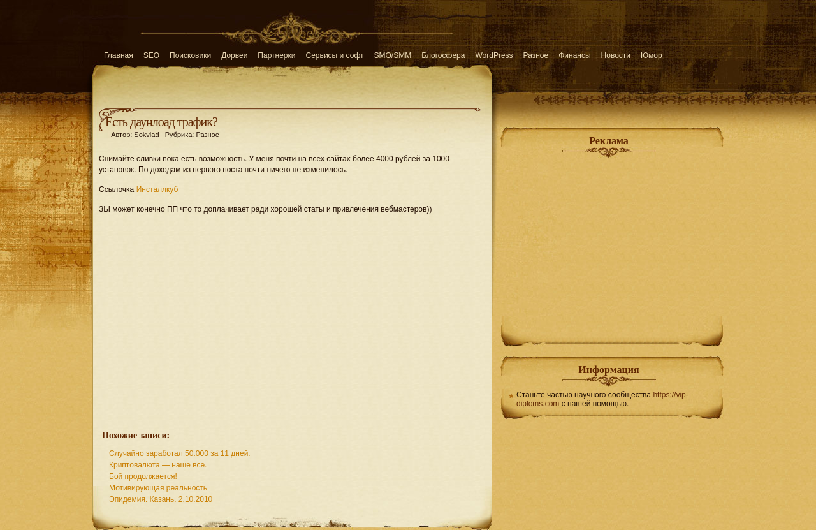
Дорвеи (234, 55)
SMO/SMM (393, 55)
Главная (118, 55)
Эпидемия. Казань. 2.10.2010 (160, 499)
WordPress (494, 55)
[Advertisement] (292, 315)
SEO (151, 55)
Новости (615, 55)
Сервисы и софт (335, 55)
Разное (536, 55)
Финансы (574, 55)
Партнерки (276, 55)
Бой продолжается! (143, 476)
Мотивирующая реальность (158, 487)
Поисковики (190, 55)
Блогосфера (443, 55)
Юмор (651, 55)
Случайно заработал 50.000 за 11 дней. (180, 453)
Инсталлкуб (157, 189)
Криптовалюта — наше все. (158, 464)
